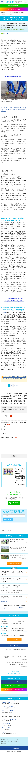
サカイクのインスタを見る (14, 9)
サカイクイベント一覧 (14, 563)
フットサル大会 (14, 724)
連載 (8, 12)
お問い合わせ (5, 739)
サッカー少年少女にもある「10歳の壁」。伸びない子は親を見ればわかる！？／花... (20, 475)
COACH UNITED (14, 703)
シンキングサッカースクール (14, 720)
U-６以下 (4, 426)
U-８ (3, 428)
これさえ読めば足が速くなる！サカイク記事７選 (12, 635)
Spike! (14, 715)
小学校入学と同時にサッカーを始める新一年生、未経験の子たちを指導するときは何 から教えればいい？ (12, 573)
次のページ (16, 385)
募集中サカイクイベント (14, 536)
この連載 (3, 312)
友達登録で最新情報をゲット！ (14, 5)
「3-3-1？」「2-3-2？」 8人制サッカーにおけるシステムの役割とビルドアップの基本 (12, 586)
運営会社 (4, 743)
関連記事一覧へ (4, 601)
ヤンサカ (14, 733)
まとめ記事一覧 (14, 639)
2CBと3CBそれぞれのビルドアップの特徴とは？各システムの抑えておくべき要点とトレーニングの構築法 (12, 580)
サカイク (3, 12)
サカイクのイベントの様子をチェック (14, 689)
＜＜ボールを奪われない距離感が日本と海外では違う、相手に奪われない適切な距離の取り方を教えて (13, 109)
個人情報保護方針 (6, 741)
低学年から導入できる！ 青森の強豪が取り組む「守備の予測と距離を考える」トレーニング (12, 591)
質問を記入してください (9, 437)
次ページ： (14, 378)
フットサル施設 (14, 728)
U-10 (3, 429)
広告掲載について (17, 741)
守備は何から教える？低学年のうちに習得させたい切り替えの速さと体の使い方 (12, 597)
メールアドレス (6, 416)
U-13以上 (4, 433)
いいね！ (14, 682)
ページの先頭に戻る (14, 748)
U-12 (3, 431)
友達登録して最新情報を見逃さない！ (14, 685)
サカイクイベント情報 (14, 707)
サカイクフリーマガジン (14, 711)
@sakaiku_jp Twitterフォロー (14, 678)
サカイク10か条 (7, 33)
